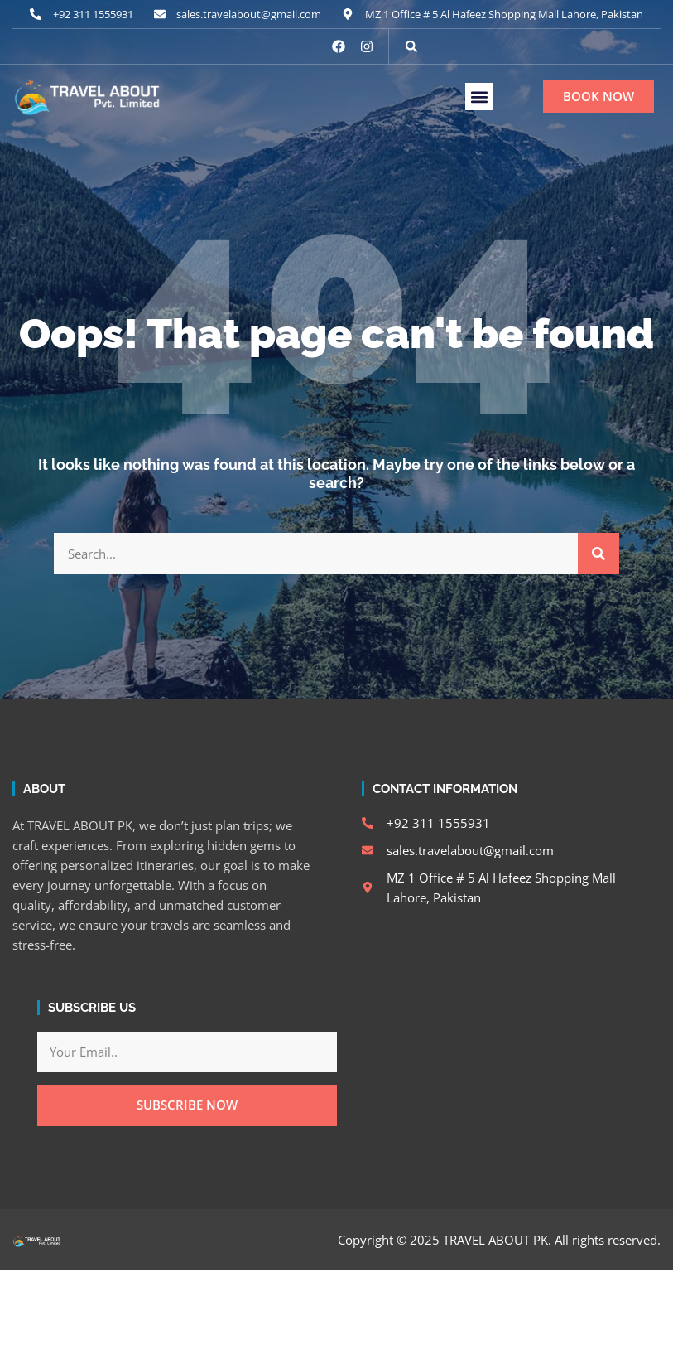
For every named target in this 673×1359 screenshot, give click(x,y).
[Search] (598, 553)
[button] (411, 46)
